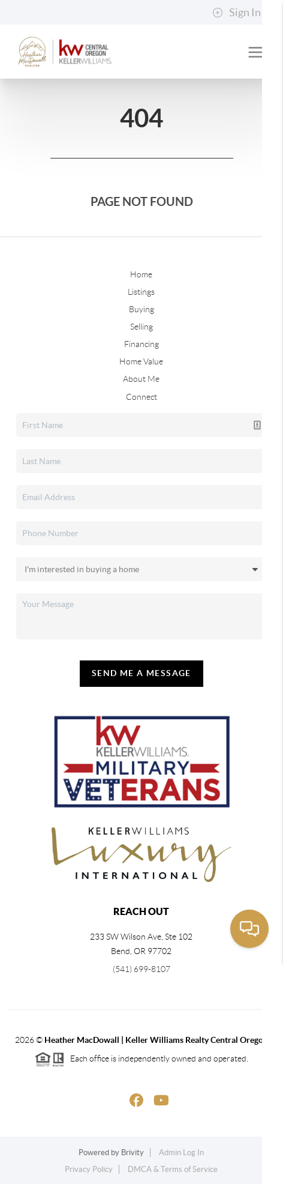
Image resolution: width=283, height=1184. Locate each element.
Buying (141, 309)
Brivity (132, 1152)
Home (141, 274)
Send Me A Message (141, 673)
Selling (141, 326)
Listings (141, 292)
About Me (141, 379)
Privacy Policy (89, 1169)
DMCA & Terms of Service (173, 1169)
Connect (141, 397)
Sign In (236, 13)
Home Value (141, 361)
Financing (141, 344)
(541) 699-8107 (141, 969)
